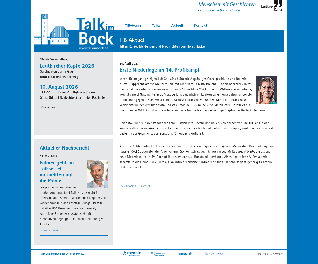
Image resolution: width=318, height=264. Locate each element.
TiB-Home (133, 25)
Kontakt (200, 25)
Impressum (263, 253)
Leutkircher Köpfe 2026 (67, 65)
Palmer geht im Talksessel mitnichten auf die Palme (57, 171)
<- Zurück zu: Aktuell (135, 186)
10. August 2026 (59, 86)
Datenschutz (276, 253)
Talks (156, 25)
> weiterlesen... (50, 230)
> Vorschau (47, 107)
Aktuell (177, 25)
